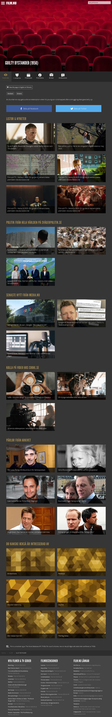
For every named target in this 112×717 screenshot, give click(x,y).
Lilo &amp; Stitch (13, 710)
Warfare (10, 674)
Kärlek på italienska (46, 692)
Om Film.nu (77, 657)
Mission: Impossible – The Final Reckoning (20, 705)
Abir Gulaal (11, 682)
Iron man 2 (44, 666)
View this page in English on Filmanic (19, 87)
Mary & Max (44, 660)
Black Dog (11, 657)
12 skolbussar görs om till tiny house (84, 680)
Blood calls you (45, 689)
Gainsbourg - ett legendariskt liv (50, 695)
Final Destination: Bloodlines (16, 699)
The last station (45, 672)
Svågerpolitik (77, 704)
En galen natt (44, 681)
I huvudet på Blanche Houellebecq (18, 663)
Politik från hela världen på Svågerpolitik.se (34, 221)
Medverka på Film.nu (80, 666)
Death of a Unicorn (13, 685)
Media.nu (76, 699)
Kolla (75, 688)
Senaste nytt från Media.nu (23, 292)
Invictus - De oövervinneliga (49, 675)
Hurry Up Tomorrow (14, 702)
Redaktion (77, 663)
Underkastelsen (45, 669)
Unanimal (11, 671)
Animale (10, 696)
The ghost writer (45, 678)
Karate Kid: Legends (13, 713)
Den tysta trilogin (13, 688)
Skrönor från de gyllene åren (49, 686)
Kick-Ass (43, 684)
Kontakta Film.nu (79, 660)
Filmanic (76, 672)
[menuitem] (4, 645)
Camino (43, 657)
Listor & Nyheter (16, 119)
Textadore (76, 696)
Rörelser (10, 668)
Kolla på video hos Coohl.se (22, 364)
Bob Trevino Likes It (13, 660)
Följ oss (76, 669)
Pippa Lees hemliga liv (47, 663)
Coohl (75, 677)
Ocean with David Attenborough (17, 677)
